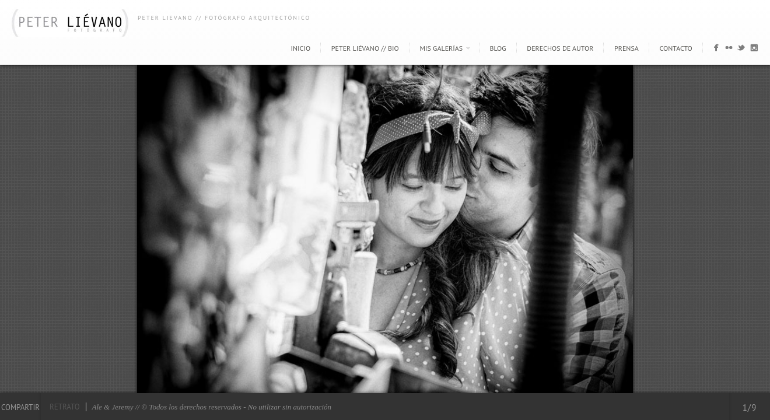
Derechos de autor (560, 48)
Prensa (626, 48)
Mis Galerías (441, 48)
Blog (498, 48)
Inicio (300, 48)
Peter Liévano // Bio (365, 48)
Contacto (676, 48)
